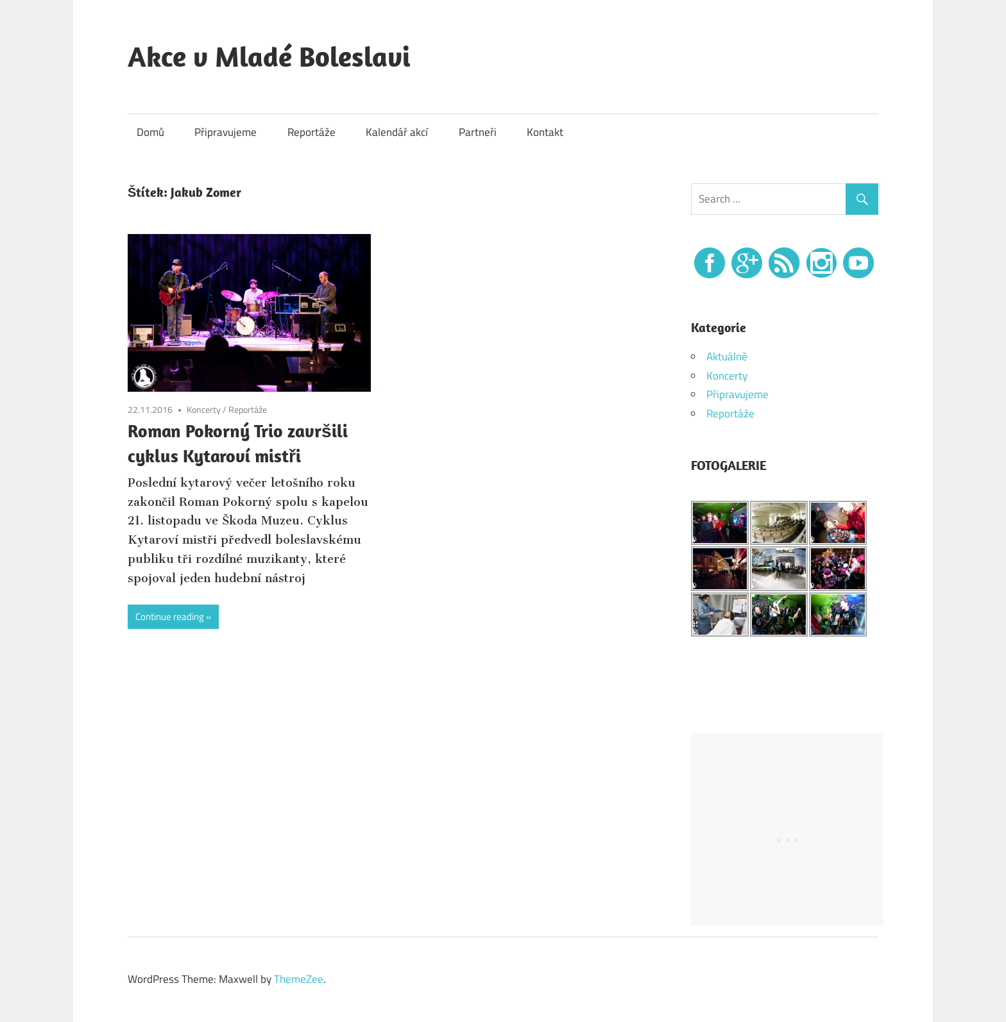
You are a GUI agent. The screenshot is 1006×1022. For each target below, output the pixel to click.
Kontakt (545, 132)
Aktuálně (726, 356)
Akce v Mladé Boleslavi (269, 56)
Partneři (478, 132)
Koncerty (204, 409)
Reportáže (311, 132)
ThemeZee (298, 979)
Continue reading (169, 616)
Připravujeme (225, 132)
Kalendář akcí (397, 132)
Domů (150, 132)
